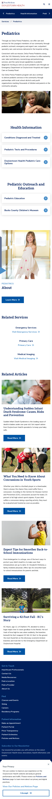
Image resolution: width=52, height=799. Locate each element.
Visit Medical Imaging (24, 358)
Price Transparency (10, 731)
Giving (4, 704)
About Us (6, 689)
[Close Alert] (48, 764)
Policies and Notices (10, 738)
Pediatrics (10, 13)
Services (5, 21)
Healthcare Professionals (13, 670)
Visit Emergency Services (24, 332)
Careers (5, 708)
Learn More (11, 299)
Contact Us (6, 673)
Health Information (29, 13)
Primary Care (24, 345)
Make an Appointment (11, 723)
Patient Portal (8, 727)
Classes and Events (10, 700)
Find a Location (8, 681)
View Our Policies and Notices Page (20, 786)
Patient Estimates (10, 734)
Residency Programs (10, 711)
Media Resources (9, 677)
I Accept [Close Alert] (24, 793)
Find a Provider (8, 685)
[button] (44, 4)
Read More (12, 438)
